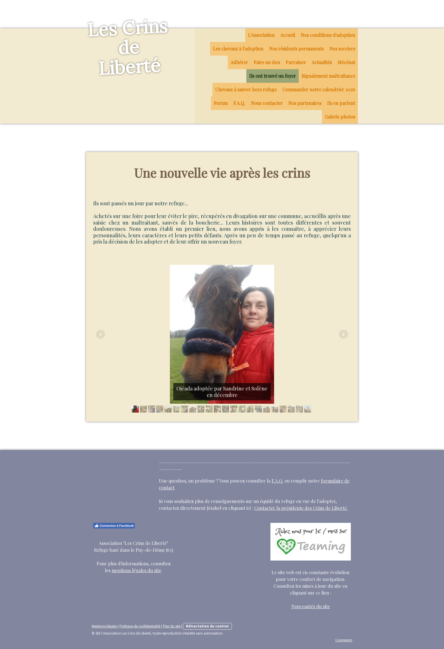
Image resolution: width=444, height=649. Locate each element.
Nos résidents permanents (296, 49)
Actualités (322, 62)
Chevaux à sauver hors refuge (246, 89)
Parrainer (296, 62)
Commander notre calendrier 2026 (318, 89)
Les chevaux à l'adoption (238, 49)
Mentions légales (104, 626)
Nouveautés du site (310, 606)
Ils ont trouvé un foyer (272, 76)
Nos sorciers (342, 49)
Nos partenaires (304, 103)
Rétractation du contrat (207, 626)
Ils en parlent (341, 103)
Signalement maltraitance (328, 76)
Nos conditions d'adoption (328, 35)
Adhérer (239, 62)
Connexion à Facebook (114, 525)
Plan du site (171, 626)
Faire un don (267, 62)
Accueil (287, 35)
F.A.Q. (239, 103)
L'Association (261, 35)
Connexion (343, 640)
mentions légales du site (136, 570)
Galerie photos (340, 117)
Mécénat (346, 62)
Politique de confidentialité (139, 626)
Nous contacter (267, 103)
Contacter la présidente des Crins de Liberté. (301, 508)
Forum (221, 103)
